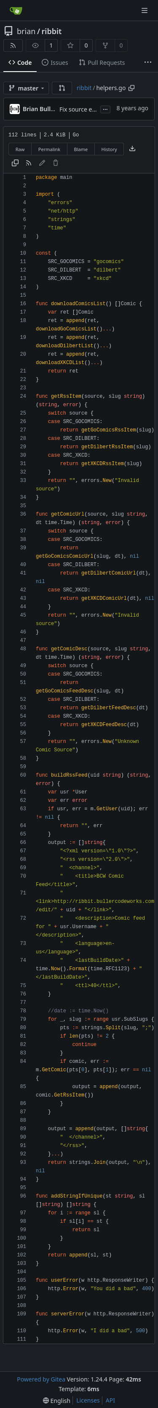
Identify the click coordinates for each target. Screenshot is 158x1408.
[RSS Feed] (13, 45)
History (109, 149)
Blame (81, 149)
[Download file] (132, 149)
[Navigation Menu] (145, 10)
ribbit (52, 31)
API (110, 1400)
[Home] (16, 10)
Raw (20, 149)
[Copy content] (15, 163)
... (105, 109)
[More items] (148, 62)
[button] (62, 88)
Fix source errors (82, 109)
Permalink (49, 149)
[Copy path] (131, 88)
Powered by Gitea (41, 1379)
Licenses (88, 1400)
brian (26, 31)
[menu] (56, 1401)
